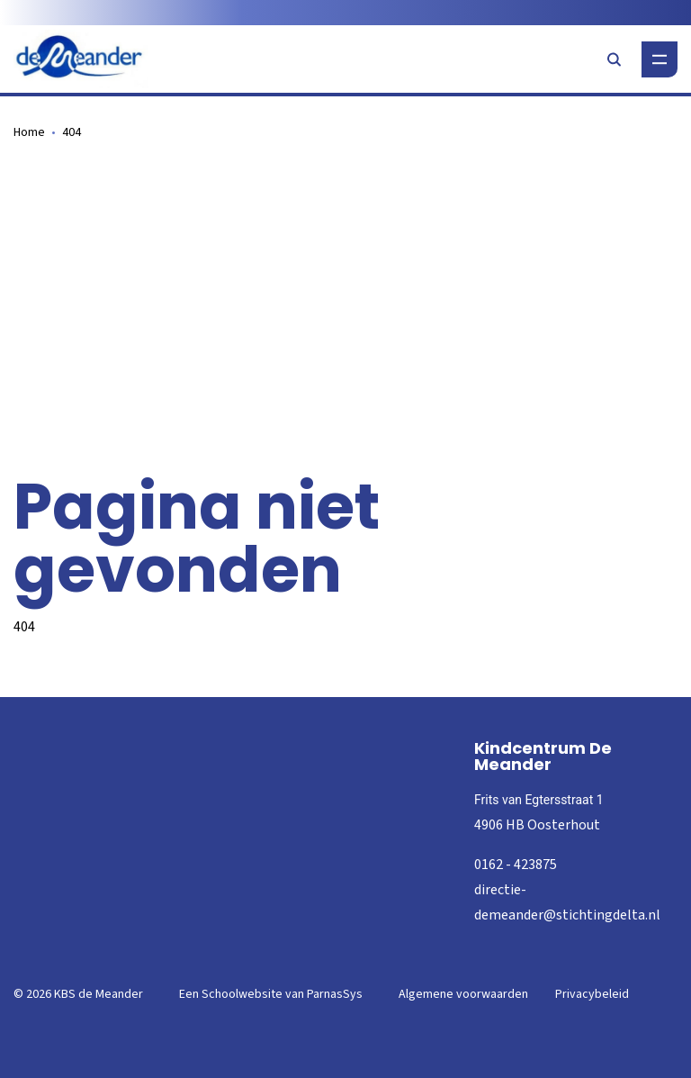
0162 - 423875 (515, 864)
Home (29, 132)
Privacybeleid (592, 994)
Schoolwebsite (242, 994)
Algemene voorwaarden (463, 994)
